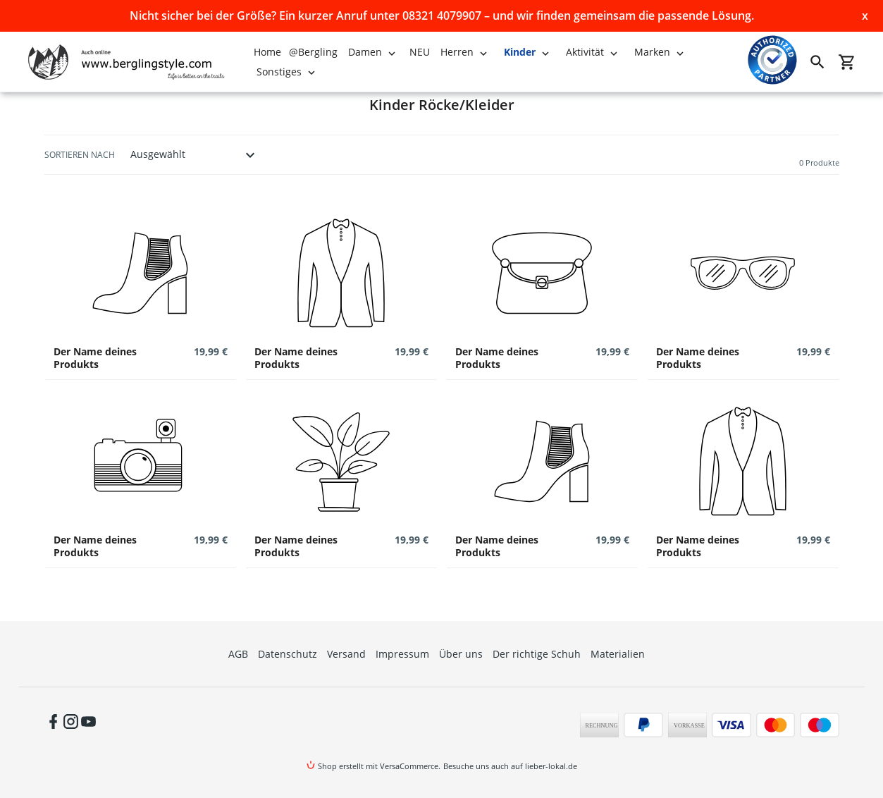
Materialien (618, 654)
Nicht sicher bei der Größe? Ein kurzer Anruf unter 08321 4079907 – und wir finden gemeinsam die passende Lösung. (442, 15)
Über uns (461, 654)
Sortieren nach (79, 155)
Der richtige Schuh (537, 654)
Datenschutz (287, 654)
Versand (346, 654)
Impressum (402, 654)
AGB (238, 654)
